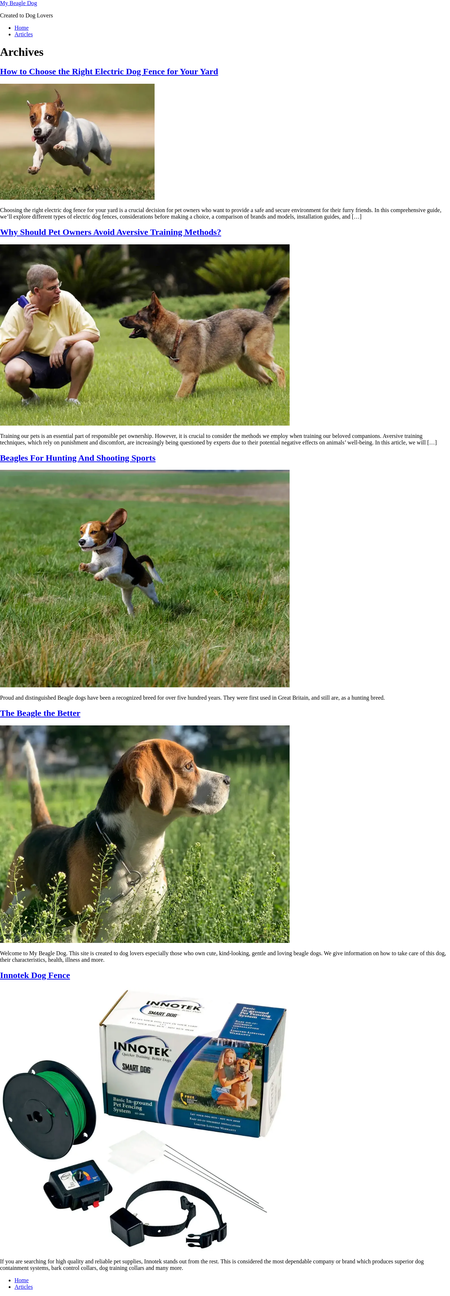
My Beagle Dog (18, 3)
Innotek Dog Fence (35, 975)
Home (21, 28)
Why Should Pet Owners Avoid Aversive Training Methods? (110, 232)
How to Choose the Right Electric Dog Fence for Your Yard (109, 71)
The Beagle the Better (40, 713)
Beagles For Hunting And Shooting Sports (78, 458)
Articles (23, 34)
